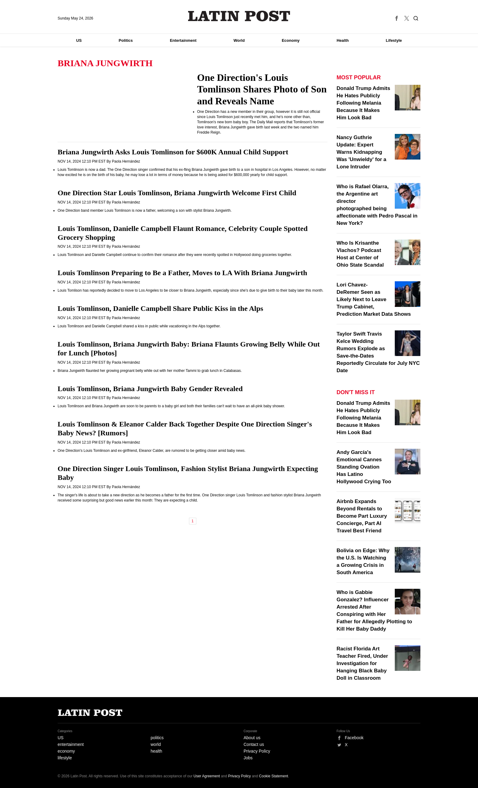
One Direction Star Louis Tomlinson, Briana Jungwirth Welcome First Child (177, 193)
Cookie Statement (273, 776)
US (79, 40)
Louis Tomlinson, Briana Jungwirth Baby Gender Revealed (150, 389)
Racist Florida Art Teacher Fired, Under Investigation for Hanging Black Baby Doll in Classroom (362, 663)
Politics (126, 40)
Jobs (248, 757)
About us (252, 737)
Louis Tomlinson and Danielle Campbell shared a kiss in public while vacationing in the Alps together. (139, 326)
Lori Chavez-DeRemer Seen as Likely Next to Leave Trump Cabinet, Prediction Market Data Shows (374, 299)
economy (66, 751)
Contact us (254, 744)
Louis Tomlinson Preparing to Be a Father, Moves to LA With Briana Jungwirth (182, 273)
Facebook (354, 737)
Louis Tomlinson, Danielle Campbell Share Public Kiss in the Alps (160, 308)
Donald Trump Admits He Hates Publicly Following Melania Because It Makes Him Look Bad (363, 103)
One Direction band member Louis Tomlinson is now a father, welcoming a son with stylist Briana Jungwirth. (145, 210)
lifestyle (65, 757)
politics (157, 737)
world (156, 744)
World (239, 40)
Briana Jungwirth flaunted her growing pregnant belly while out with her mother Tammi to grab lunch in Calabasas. (150, 371)
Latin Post (239, 16)
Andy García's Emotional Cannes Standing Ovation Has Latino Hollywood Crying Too (364, 466)
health (156, 751)
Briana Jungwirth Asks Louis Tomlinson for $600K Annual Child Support (173, 152)
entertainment (71, 744)
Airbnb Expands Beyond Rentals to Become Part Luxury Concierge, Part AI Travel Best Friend (362, 516)
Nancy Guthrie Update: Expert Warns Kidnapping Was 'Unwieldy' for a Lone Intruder (361, 152)
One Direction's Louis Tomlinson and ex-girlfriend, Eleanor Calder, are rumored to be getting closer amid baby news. (151, 450)
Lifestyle (394, 40)
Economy (291, 40)
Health (343, 40)
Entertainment (183, 40)
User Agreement (207, 776)
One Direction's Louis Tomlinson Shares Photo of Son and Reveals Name (262, 89)
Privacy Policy (257, 751)
